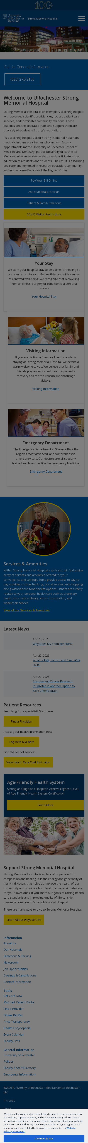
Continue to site (44, 1138)
